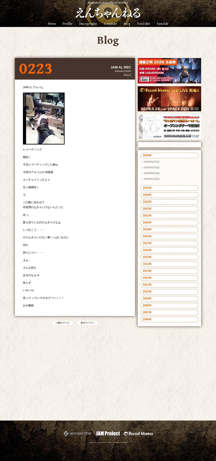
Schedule (110, 24)
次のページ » (87, 322)
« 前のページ (62, 322)
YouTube (143, 24)
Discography (88, 24)
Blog (127, 24)
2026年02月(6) (151, 173)
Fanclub (162, 24)
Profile (67, 24)
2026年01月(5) (151, 179)
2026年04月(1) (151, 161)
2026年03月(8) (151, 167)
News (52, 24)
